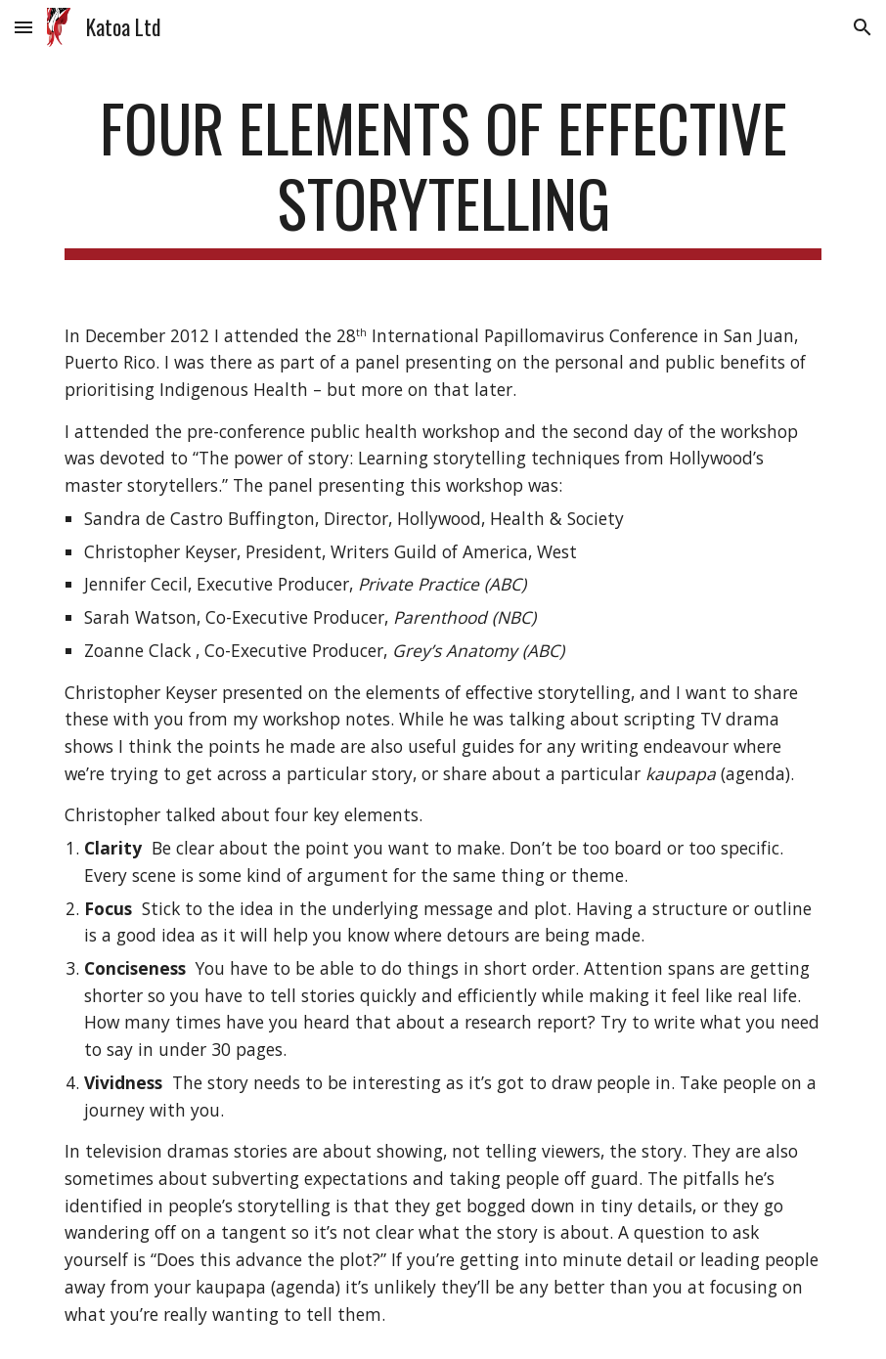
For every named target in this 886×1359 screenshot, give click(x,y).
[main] (443, 175)
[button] (23, 27)
